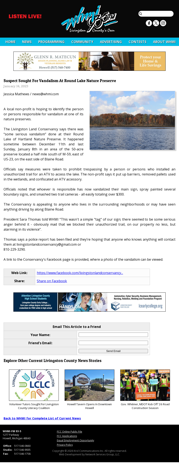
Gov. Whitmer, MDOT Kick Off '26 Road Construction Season (145, 389)
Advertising (111, 41)
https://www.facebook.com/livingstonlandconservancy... (80, 272)
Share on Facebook (52, 281)
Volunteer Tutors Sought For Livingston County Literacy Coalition (34, 389)
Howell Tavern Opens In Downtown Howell (89, 389)
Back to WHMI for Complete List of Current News (42, 418)
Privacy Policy (65, 445)
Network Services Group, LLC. (102, 454)
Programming (51, 41)
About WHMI (164, 41)
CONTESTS (137, 41)
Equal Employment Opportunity (75, 440)
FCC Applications (67, 436)
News (27, 41)
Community (82, 41)
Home (10, 41)
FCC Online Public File (69, 431)
